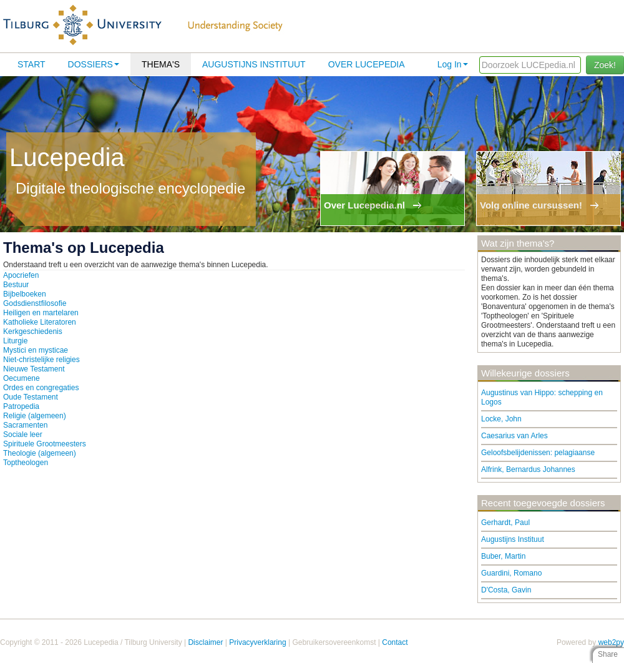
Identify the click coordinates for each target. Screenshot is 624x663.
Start (31, 64)
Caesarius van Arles (514, 435)
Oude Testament (30, 397)
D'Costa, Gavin (506, 590)
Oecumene (21, 378)
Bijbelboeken (24, 294)
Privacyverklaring (257, 642)
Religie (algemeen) (34, 415)
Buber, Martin (503, 556)
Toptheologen (25, 462)
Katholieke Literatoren (39, 322)
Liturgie (15, 340)
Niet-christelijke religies (41, 359)
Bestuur (16, 284)
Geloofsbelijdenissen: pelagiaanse (538, 452)
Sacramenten (25, 425)
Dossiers (93, 64)
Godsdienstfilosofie (34, 303)
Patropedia (21, 406)
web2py (611, 642)
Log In (452, 64)
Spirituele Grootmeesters (44, 444)
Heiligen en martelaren (41, 312)
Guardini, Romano (511, 573)
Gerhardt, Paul (505, 522)
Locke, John (501, 419)
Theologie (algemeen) (39, 453)
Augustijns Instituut (254, 64)
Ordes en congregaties (41, 387)
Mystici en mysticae (35, 350)
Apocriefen (21, 275)
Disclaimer (205, 642)
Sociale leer (22, 434)
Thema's (161, 64)
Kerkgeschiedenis (32, 331)
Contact (394, 642)
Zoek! (605, 65)
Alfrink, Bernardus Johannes (528, 469)
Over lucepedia (366, 64)
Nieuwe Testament (34, 369)
